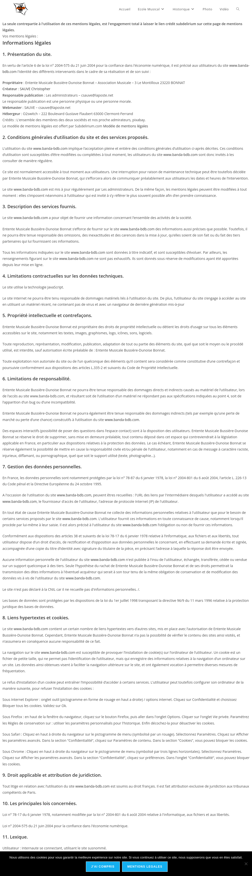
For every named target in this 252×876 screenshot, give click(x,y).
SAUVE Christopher (35, 88)
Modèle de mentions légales (125, 126)
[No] (245, 863)
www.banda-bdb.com (50, 148)
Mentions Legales (145, 867)
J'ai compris (103, 867)
